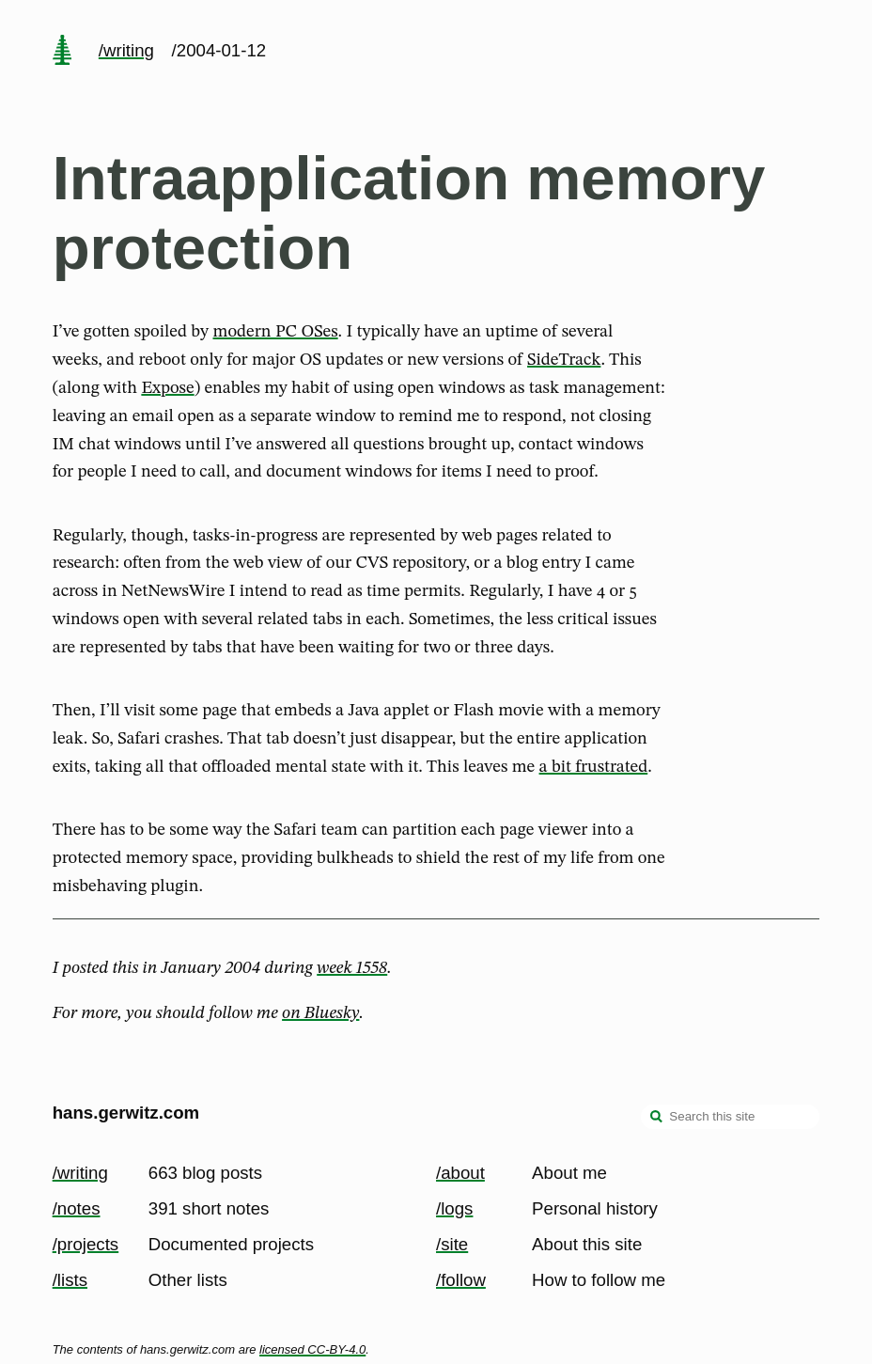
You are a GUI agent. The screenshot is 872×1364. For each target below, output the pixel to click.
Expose (167, 388)
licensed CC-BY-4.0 (312, 1349)
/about (460, 1173)
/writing (126, 50)
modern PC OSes (275, 331)
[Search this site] (730, 1117)
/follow (461, 1280)
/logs (454, 1208)
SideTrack (563, 360)
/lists (70, 1280)
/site (452, 1244)
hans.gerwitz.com (126, 1112)
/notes (77, 1208)
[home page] (62, 51)
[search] (657, 1118)
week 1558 (352, 968)
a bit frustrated (593, 767)
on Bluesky (320, 1013)
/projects (86, 1244)
